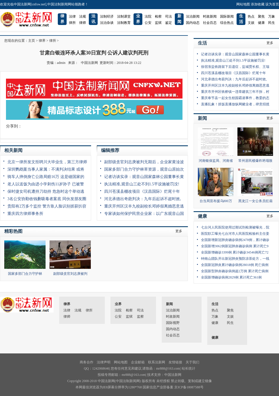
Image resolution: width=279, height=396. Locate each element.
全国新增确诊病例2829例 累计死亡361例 (231, 277)
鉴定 (168, 23)
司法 (168, 16)
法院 (148, 16)
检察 (158, 16)
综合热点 (227, 23)
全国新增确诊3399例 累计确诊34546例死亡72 (234, 252)
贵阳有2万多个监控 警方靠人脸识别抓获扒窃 (46, 206)
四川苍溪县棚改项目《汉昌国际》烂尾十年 (142, 191)
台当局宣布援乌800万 (216, 201)
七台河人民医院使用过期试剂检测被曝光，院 (235, 227)
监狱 (158, 23)
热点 (251, 16)
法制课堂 (124, 16)
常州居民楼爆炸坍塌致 (255, 161)
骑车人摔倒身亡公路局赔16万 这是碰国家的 (45, 177)
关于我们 (192, 362)
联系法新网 (156, 362)
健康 (261, 23)
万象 (271, 16)
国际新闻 (227, 16)
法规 (82, 16)
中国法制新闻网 (128, 381)
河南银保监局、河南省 (216, 161)
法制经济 (107, 16)
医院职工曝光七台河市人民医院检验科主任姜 (235, 234)
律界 (42, 41)
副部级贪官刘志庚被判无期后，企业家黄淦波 (144, 162)
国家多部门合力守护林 (25, 274)
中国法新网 (89, 63)
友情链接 (175, 362)
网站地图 (243, 4)
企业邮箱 (138, 362)
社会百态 (210, 23)
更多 (178, 231)
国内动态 (193, 23)
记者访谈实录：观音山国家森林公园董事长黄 (144, 177)
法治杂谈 (107, 23)
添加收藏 (257, 4)
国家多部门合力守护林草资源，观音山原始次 (144, 169)
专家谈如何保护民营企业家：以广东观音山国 (144, 213)
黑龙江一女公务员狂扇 (255, 201)
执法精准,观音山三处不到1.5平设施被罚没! (141, 184)
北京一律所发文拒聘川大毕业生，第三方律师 (47, 162)
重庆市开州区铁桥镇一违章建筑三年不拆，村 (235, 92)
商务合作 (86, 362)
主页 (31, 41)
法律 (72, 16)
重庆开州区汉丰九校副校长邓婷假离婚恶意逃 (144, 206)
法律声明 (103, 362)
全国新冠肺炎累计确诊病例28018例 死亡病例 (234, 265)
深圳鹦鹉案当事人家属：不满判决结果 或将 (45, 169)
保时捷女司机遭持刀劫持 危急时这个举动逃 (45, 191)
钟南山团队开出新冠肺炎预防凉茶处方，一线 (235, 259)
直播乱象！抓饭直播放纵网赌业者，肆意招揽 (235, 104)
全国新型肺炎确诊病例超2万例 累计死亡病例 (234, 271)
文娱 (251, 23)
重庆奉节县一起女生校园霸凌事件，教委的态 (235, 98)
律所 (72, 23)
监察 (140, 317)
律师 (82, 23)
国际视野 (173, 323)
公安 (148, 23)
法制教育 (124, 23)
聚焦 (261, 16)
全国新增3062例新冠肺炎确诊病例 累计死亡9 (234, 246)
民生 (271, 23)
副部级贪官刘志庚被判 (70, 274)
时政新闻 (210, 16)
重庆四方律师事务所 (25, 213)
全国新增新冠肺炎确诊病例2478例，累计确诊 (235, 240)
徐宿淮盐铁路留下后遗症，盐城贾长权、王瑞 (235, 67)
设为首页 (272, 4)
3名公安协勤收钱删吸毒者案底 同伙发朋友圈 (46, 199)
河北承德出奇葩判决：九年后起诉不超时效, (142, 199)
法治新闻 (193, 16)
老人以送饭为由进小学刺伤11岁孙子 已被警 (45, 184)
